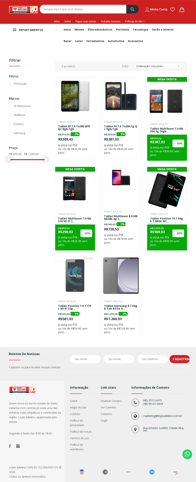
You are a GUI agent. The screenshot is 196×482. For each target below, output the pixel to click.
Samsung (19, 133)
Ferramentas (95, 41)
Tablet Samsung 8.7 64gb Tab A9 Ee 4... (120, 307)
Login (104, 420)
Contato (75, 414)
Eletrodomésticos (100, 29)
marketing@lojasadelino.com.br (162, 416)
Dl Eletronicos (22, 106)
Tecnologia (140, 29)
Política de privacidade (77, 423)
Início (57, 21)
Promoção (20, 83)
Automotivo (116, 41)
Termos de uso (79, 438)
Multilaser (20, 115)
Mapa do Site (78, 407)
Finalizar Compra (111, 401)
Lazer (79, 41)
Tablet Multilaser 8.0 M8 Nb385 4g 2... (120, 217)
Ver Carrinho (108, 407)
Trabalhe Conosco (111, 21)
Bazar (67, 41)
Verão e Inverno (163, 29)
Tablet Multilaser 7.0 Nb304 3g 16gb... (166, 130)
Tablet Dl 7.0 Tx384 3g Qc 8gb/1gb (120, 127)
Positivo (19, 124)
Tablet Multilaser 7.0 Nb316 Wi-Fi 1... (74, 220)
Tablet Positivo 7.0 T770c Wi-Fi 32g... (74, 307)
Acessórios (135, 41)
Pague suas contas (85, 21)
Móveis (79, 29)
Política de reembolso (77, 447)
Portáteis (122, 29)
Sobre (67, 21)
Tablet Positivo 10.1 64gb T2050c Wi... (166, 220)
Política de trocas (81, 431)
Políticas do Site (135, 21)
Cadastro (106, 414)
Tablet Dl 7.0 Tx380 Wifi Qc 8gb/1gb (74, 127)
